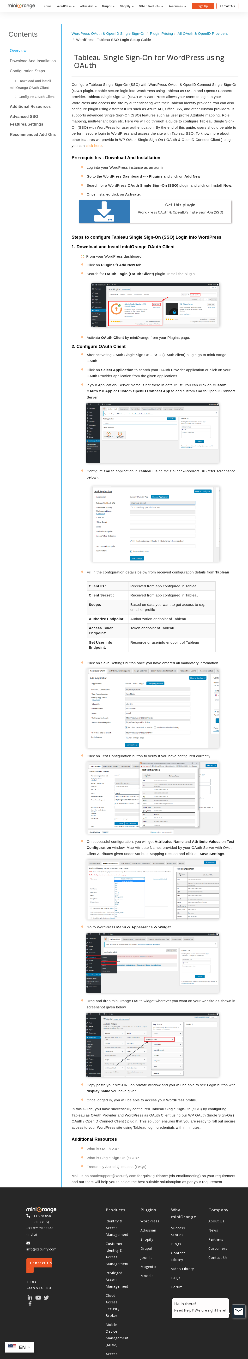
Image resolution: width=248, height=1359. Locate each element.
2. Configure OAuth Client (35, 97)
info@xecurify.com (41, 1222)
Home (48, 6)
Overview (18, 51)
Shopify (127, 6)
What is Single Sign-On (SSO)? (113, 1131)
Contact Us (227, 6)
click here (94, 146)
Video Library (182, 1241)
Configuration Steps (27, 71)
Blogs (176, 1216)
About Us (216, 1194)
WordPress (66, 6)
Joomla (146, 1230)
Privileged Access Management (117, 1253)
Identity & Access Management (117, 1201)
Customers (217, 1221)
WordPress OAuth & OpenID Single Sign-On (108, 33)
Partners (215, 1212)
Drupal (108, 6)
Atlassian (88, 6)
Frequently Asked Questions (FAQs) (116, 1140)
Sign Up (203, 6)
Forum (176, 1260)
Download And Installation (33, 61)
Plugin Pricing (161, 33)
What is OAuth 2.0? (103, 1122)
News (213, 1203)
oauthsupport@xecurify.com (113, 1149)
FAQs (175, 1251)
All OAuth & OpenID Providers (202, 33)
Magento (148, 1240)
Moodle (147, 1249)
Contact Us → (39, 1239)
